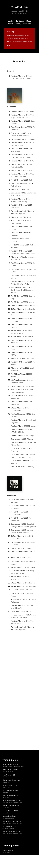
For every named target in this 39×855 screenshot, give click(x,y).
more (8, 45)
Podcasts (27, 24)
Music (28, 21)
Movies (10, 21)
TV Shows (20, 21)
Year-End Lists (19, 7)
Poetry (18, 24)
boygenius (11, 495)
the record (11, 107)
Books (10, 24)
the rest (10, 71)
